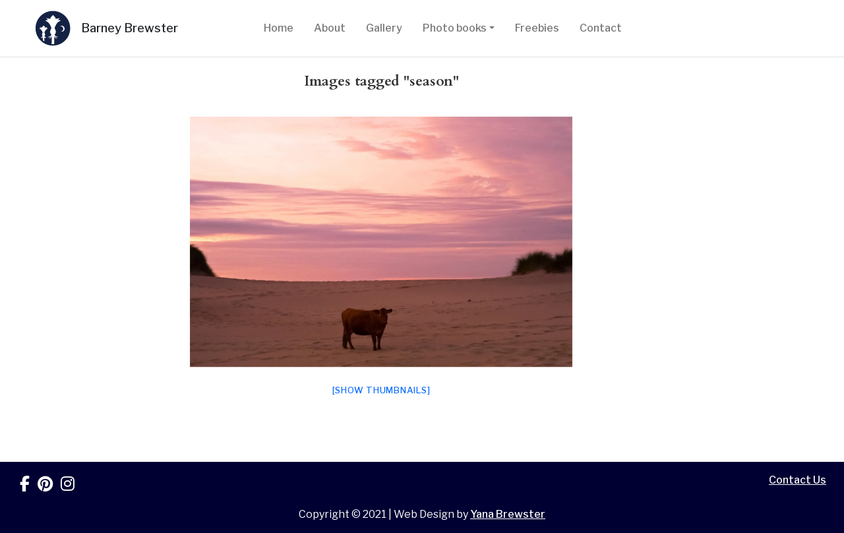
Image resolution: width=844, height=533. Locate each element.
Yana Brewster (507, 514)
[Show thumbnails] (381, 390)
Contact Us (797, 480)
